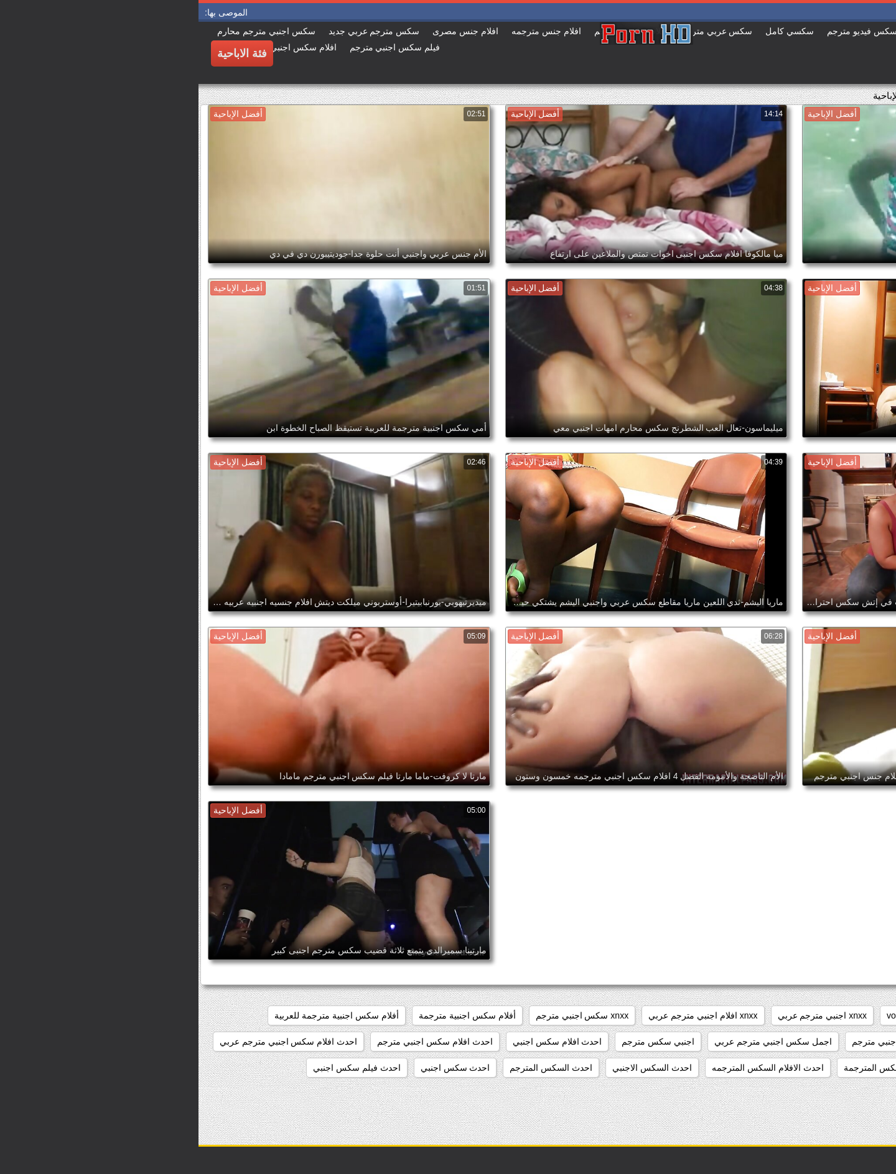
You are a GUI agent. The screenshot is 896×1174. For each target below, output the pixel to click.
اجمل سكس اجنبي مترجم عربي (574, 1042)
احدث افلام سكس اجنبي (359, 1042)
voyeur (701, 1015)
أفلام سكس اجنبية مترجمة (268, 1015)
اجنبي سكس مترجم (459, 1042)
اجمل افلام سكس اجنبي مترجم (710, 1042)
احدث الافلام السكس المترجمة (701, 1068)
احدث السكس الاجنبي (453, 1068)
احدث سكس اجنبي (257, 1068)
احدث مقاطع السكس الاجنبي (828, 1094)
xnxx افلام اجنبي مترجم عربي (504, 1015)
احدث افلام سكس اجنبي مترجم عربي (90, 1042)
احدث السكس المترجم (352, 1068)
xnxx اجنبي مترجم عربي (623, 1015)
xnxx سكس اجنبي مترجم (383, 1015)
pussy (798, 1015)
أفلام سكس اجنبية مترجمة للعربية (138, 1015)
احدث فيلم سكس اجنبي (158, 1068)
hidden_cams (855, 1015)
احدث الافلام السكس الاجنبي (829, 1068)
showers (750, 1015)
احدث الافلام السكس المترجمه (569, 1068)
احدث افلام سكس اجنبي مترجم (236, 1042)
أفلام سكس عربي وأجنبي (834, 1042)
